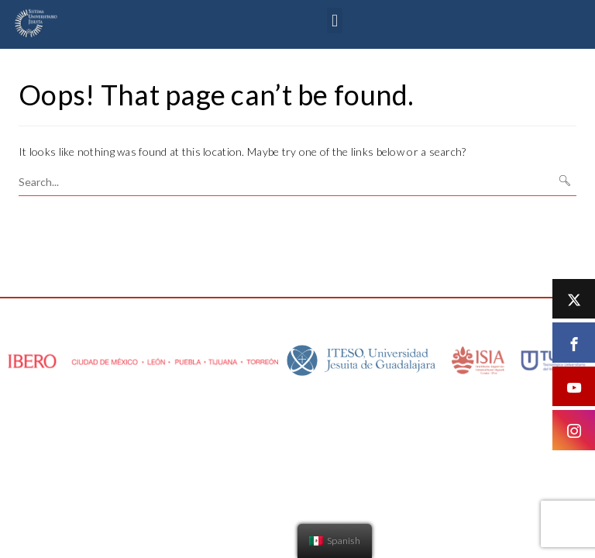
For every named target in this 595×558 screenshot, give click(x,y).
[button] (334, 20)
